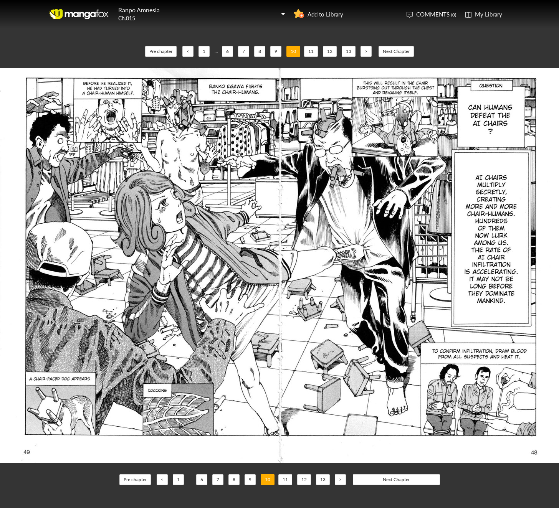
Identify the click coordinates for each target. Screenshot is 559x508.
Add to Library (325, 14)
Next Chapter (396, 51)
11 (311, 51)
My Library (488, 14)
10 (293, 51)
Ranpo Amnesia (139, 9)
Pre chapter (160, 51)
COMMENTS (436, 14)
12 (329, 51)
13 (348, 51)
